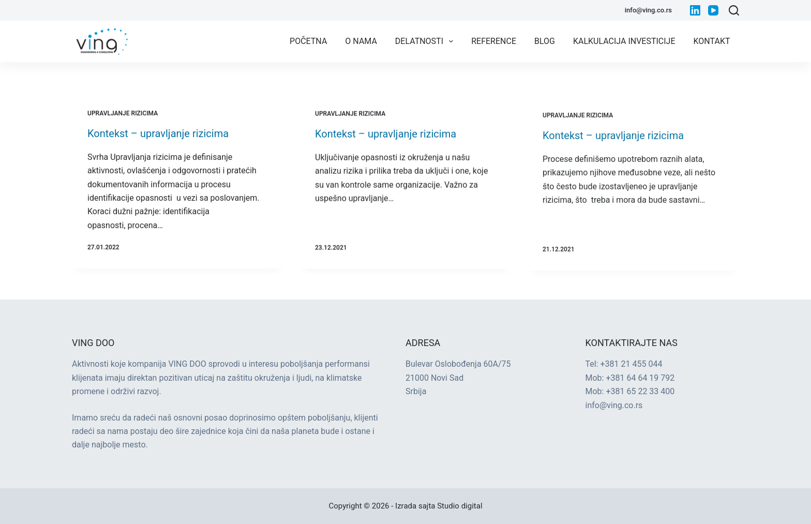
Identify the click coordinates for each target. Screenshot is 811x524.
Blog (544, 41)
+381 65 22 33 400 (640, 391)
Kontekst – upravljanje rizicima (158, 133)
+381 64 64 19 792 (640, 378)
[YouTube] (713, 10)
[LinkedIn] (695, 10)
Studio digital (459, 506)
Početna (308, 41)
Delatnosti (426, 41)
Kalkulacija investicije (624, 41)
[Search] (734, 10)
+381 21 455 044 (631, 364)
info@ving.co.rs (648, 10)
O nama (361, 41)
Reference (493, 41)
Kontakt (712, 41)
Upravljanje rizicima (122, 113)
